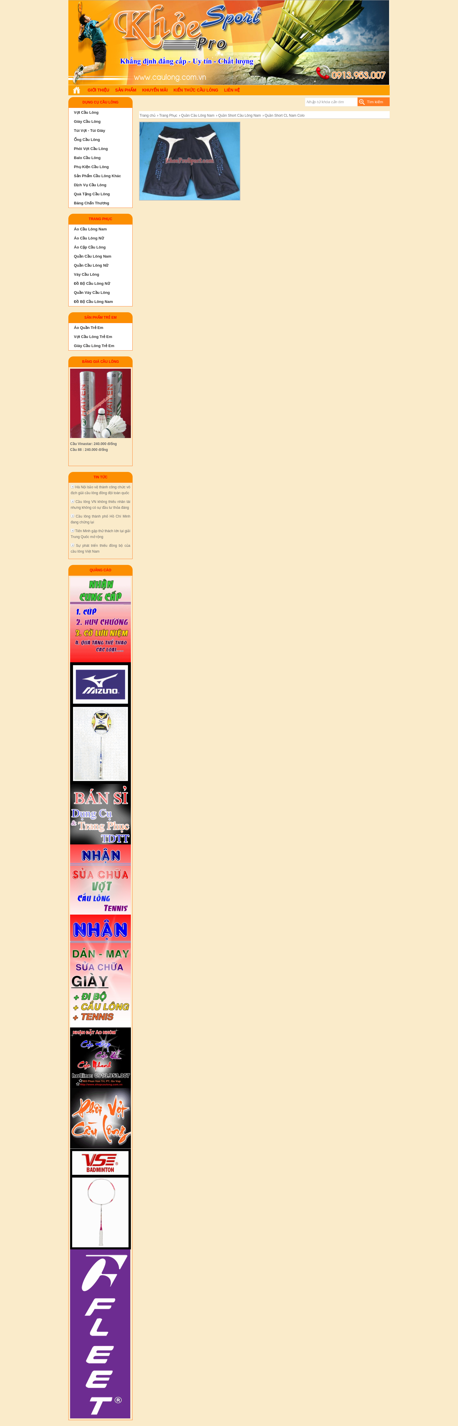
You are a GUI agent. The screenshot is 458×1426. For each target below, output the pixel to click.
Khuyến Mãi (155, 90)
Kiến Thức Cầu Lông (196, 90)
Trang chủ (147, 115)
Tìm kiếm (375, 102)
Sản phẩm (125, 90)
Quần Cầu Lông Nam (197, 115)
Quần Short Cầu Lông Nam (239, 115)
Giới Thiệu (98, 90)
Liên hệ (232, 90)
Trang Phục (168, 115)
